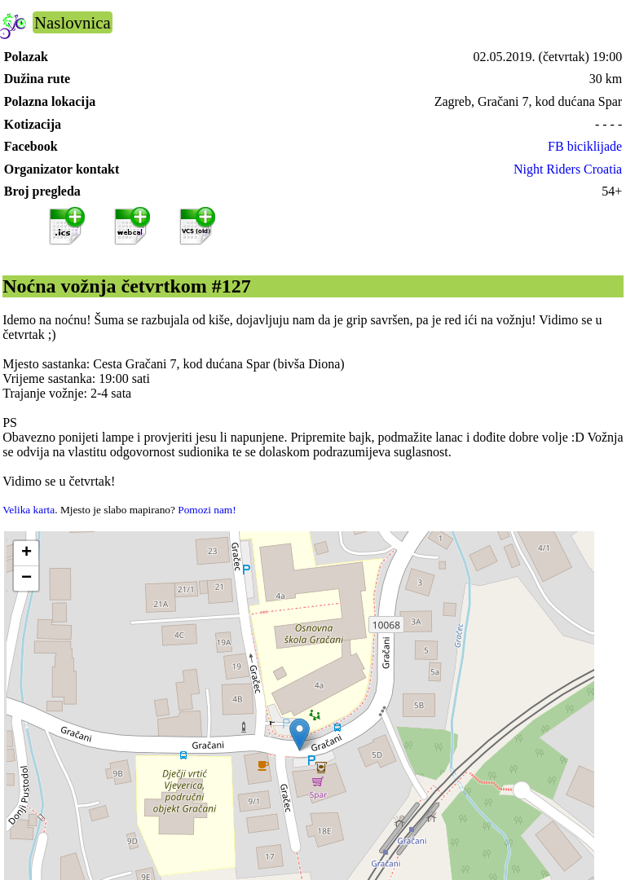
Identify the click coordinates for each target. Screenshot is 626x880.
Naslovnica (72, 22)
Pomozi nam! (207, 510)
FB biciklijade (585, 146)
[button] (299, 734)
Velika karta (28, 510)
